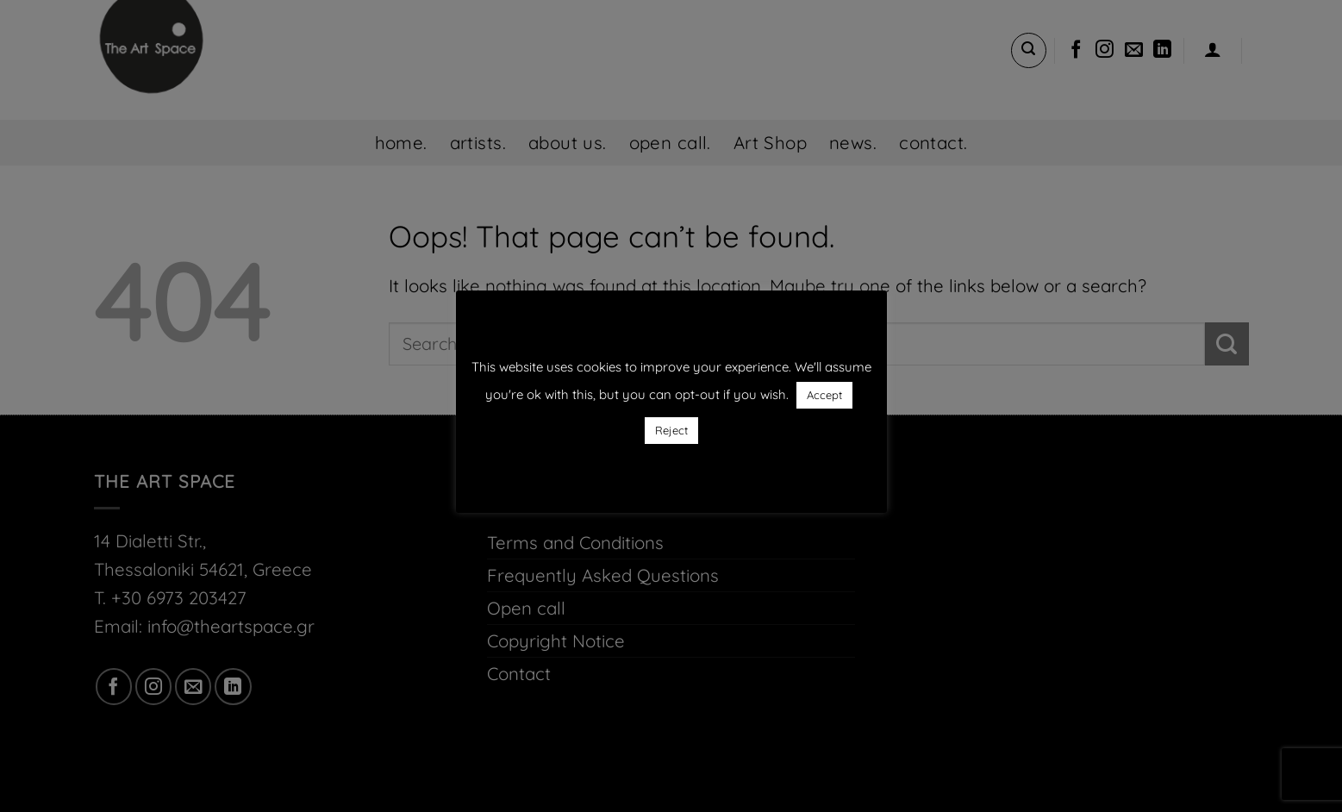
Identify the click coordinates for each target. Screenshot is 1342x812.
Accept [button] (824, 395)
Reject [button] (671, 430)
